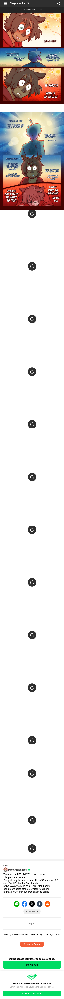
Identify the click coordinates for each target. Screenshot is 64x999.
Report (32, 923)
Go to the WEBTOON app (32, 993)
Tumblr (40, 904)
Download (32, 964)
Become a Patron (32, 944)
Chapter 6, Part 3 (19, 3)
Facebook (24, 904)
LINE (17, 904)
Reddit (47, 904)
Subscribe (33, 911)
